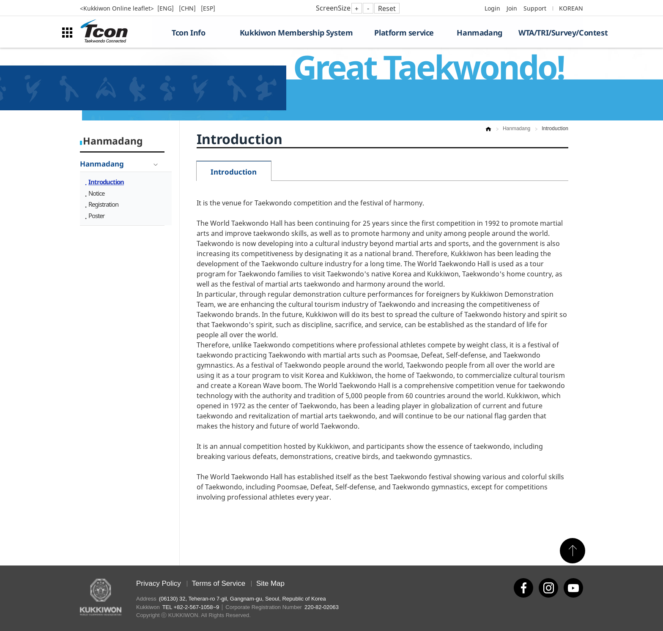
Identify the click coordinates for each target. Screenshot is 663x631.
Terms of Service (219, 583)
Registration (103, 204)
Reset (387, 8)
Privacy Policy (158, 583)
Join (512, 8)
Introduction (106, 182)
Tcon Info (188, 32)
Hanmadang (479, 32)
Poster (96, 215)
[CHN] (188, 8)
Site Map (270, 583)
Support (534, 8)
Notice (96, 193)
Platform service (404, 32)
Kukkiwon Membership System (296, 32)
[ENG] (166, 8)
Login (492, 8)
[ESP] (208, 8)
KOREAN (571, 8)
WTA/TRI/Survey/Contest (550, 32)
